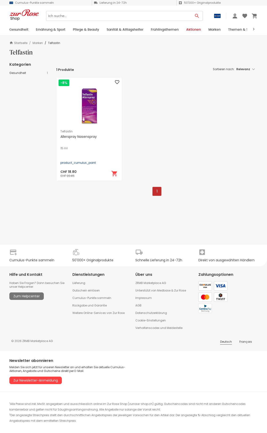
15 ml (64, 148)
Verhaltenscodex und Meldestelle (158, 328)
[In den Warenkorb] (114, 173)
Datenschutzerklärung (151, 313)
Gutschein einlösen (86, 290)
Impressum (143, 298)
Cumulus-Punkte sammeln (91, 298)
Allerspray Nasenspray (78, 136)
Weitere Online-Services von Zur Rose (98, 313)
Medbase (164, 290)
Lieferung (78, 283)
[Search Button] (197, 16)
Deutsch (226, 342)
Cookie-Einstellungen (150, 320)
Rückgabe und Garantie (89, 305)
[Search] (118, 16)
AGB (138, 305)
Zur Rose (180, 290)
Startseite (18, 43)
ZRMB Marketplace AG (150, 283)
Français (245, 342)
